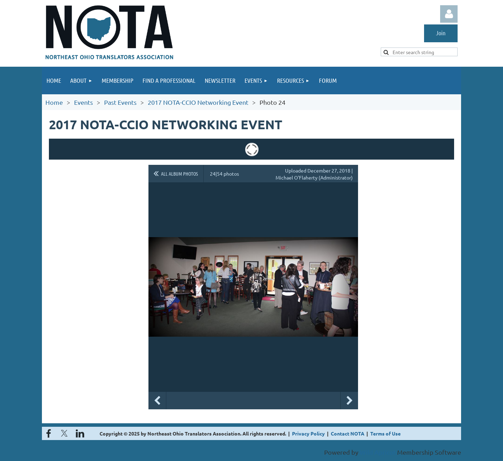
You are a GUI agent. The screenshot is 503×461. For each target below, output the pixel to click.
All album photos (179, 173)
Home (54, 102)
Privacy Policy (308, 433)
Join (441, 33)
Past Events (120, 102)
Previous (157, 400)
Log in (449, 14)
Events (83, 102)
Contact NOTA (347, 433)
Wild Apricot (378, 452)
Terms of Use (385, 433)
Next (349, 400)
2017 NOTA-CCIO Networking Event (198, 102)
